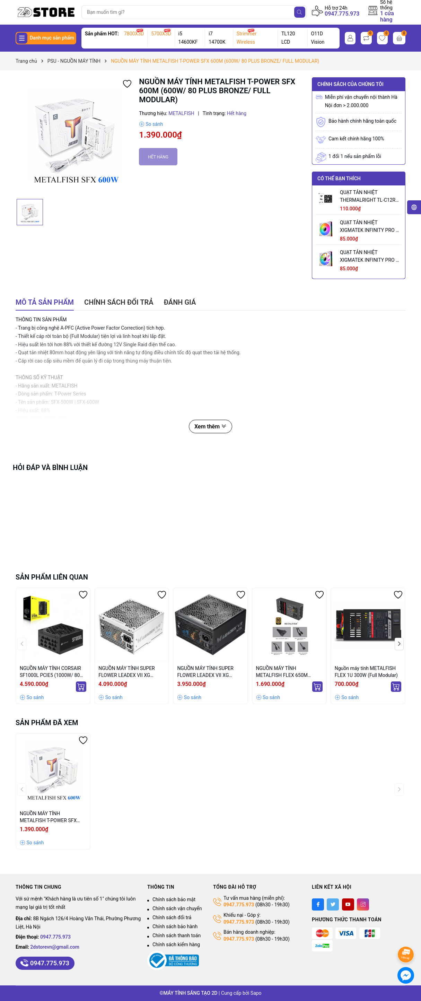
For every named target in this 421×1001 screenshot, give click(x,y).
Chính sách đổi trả (171, 917)
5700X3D (161, 33)
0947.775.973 (342, 13)
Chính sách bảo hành (175, 926)
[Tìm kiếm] (299, 12)
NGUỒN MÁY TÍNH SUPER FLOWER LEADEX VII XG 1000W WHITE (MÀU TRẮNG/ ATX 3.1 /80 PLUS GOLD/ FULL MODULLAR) (131, 672)
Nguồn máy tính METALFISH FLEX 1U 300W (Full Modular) (366, 671)
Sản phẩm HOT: (102, 33)
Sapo (256, 993)
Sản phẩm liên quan (52, 577)
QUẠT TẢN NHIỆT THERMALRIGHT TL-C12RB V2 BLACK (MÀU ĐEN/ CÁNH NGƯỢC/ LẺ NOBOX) (369, 197)
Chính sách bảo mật (173, 899)
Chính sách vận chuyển (177, 908)
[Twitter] (333, 904)
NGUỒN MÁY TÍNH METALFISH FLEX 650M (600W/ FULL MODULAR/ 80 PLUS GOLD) (286, 672)
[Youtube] (348, 904)
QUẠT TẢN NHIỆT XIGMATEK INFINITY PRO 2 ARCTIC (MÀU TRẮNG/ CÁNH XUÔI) (369, 227)
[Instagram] (363, 904)
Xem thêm (210, 426)
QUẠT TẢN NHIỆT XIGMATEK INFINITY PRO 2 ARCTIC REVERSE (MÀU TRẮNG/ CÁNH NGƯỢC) (369, 257)
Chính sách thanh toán (176, 935)
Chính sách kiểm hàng (176, 944)
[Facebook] (318, 904)
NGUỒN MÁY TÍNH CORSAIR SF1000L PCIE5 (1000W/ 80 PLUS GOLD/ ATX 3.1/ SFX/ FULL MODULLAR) (50, 672)
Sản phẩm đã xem (47, 723)
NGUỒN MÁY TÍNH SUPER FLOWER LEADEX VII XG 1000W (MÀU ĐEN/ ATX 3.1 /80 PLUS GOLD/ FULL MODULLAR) (206, 672)
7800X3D (134, 33)
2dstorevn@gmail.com (54, 947)
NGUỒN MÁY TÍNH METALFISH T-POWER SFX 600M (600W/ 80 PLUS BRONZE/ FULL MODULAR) (49, 817)
